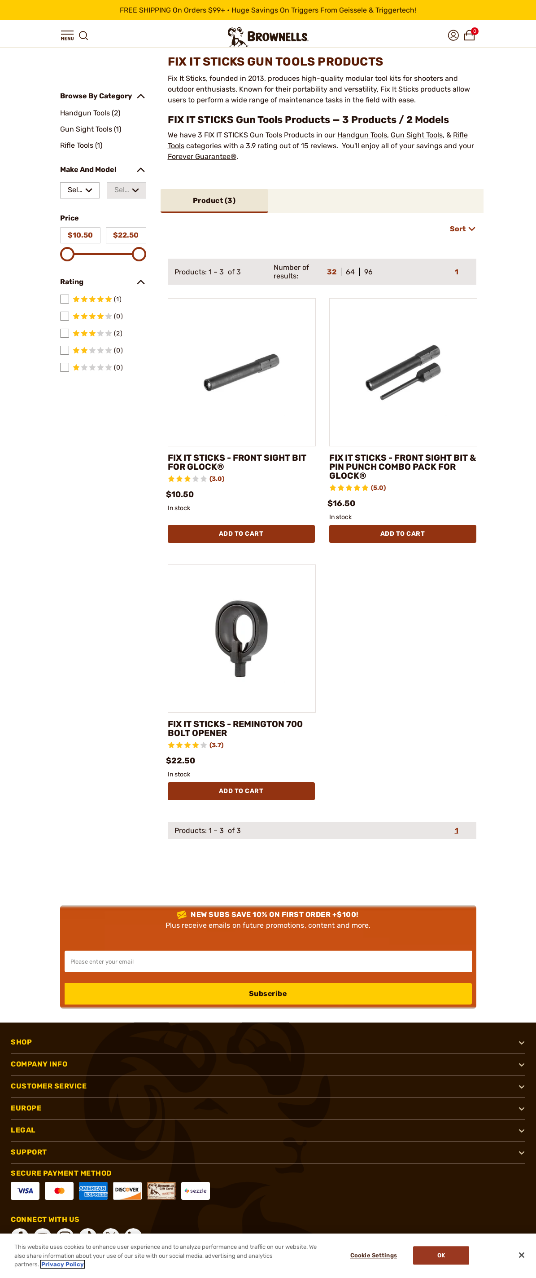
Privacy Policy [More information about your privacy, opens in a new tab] (62, 1264)
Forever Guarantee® (202, 156)
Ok (442, 1255)
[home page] (268, 37)
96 (368, 272)
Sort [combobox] (458, 229)
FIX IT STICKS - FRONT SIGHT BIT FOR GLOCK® (239, 463)
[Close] (522, 1255)
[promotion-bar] (268, 10)
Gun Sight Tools (417, 135)
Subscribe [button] (268, 993)
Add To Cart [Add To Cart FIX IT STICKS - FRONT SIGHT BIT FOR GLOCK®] (241, 534)
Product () (214, 200)
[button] (67, 35)
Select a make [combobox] (75, 191)
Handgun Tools (362, 135)
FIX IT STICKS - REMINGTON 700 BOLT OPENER (237, 729)
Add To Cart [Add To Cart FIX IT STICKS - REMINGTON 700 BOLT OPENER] (241, 791)
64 (350, 272)
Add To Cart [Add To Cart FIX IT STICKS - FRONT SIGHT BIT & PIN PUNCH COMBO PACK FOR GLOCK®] (402, 534)
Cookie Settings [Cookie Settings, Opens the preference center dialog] (372, 1255)
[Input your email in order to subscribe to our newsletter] (268, 961)
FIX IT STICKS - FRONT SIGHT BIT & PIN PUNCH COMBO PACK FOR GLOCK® (400, 467)
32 (331, 272)
